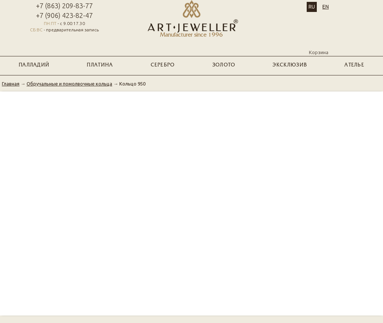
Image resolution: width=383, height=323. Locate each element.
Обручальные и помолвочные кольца (69, 83)
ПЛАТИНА (100, 65)
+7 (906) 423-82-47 (64, 15)
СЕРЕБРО (163, 65)
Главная (10, 83)
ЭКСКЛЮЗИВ (290, 65)
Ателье (354, 65)
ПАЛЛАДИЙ (34, 65)
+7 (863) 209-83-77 (64, 5)
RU (312, 7)
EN (325, 7)
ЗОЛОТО (224, 65)
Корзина (318, 46)
